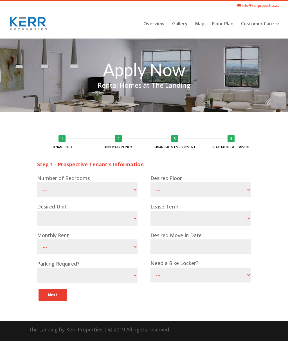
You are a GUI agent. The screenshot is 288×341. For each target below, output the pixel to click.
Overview (154, 24)
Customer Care (257, 24)
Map (199, 24)
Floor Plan (222, 24)
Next (52, 294)
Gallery (180, 24)
